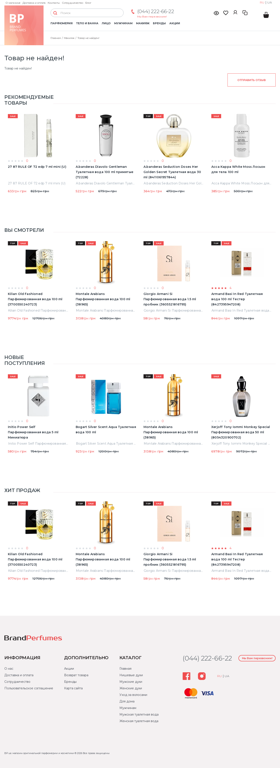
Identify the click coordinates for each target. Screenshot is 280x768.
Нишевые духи (131, 675)
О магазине (12, 2)
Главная (56, 38)
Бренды (159, 23)
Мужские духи (130, 682)
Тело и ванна (87, 23)
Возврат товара (76, 675)
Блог (88, 2)
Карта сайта (73, 688)
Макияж (143, 23)
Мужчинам (123, 23)
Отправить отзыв (251, 80)
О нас (8, 669)
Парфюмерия (62, 23)
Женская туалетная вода (138, 721)
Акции (174, 23)
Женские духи (130, 688)
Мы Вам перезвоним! (152, 16)
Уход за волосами (133, 695)
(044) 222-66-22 (155, 11)
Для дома (126, 701)
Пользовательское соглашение (28, 688)
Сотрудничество (72, 2)
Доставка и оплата (34, 2)
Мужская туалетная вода (138, 714)
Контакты (54, 2)
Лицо (106, 23)
